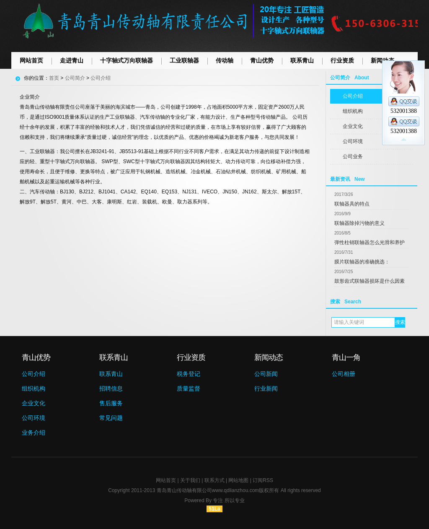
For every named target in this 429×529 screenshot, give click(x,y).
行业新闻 (266, 388)
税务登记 (188, 373)
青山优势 (262, 60)
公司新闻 (266, 373)
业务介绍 (33, 432)
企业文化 (353, 126)
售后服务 (111, 403)
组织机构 (353, 111)
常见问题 (111, 417)
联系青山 (302, 60)
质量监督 (188, 388)
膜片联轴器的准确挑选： (362, 262)
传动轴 (224, 60)
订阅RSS (263, 480)
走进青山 (71, 60)
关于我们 (190, 480)
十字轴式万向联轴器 (126, 60)
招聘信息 (111, 388)
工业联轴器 (184, 60)
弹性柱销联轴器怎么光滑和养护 (369, 242)
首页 (54, 78)
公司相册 (343, 373)
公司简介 (75, 78)
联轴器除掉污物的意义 (359, 223)
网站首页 (31, 60)
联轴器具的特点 (352, 204)
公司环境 (353, 141)
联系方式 (214, 480)
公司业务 (353, 156)
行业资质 (342, 60)
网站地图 (238, 480)
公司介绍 (353, 96)
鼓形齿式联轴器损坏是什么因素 (369, 281)
